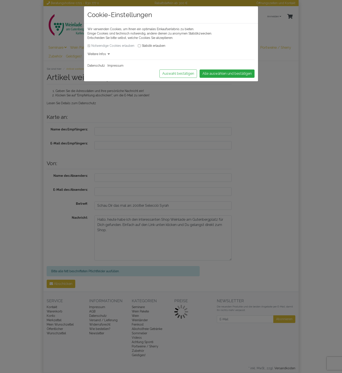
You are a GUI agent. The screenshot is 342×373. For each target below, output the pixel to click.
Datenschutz (96, 65)
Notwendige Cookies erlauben (112, 45)
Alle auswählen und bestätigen (227, 73)
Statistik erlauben (153, 45)
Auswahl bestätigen (178, 73)
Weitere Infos (98, 54)
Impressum (115, 65)
